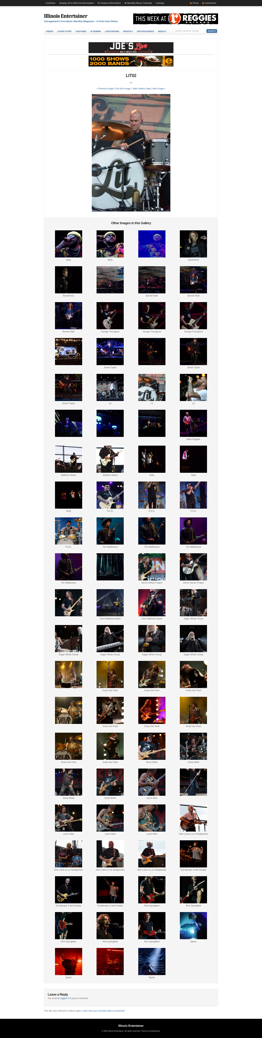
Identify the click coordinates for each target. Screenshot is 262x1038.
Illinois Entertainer (65, 16)
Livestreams (112, 31)
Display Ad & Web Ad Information (76, 3)
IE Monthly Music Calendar (138, 3)
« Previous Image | (106, 88)
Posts (196, 3)
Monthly (128, 31)
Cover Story (64, 31)
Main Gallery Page (142, 88)
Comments (210, 3)
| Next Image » (158, 88)
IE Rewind (96, 31)
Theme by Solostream (150, 1031)
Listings (160, 3)
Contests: (51, 3)
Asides (49, 31)
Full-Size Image (122, 88)
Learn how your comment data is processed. (103, 1011)
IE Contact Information (109, 3)
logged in (64, 998)
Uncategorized (145, 31)
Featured (81, 31)
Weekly (162, 31)
